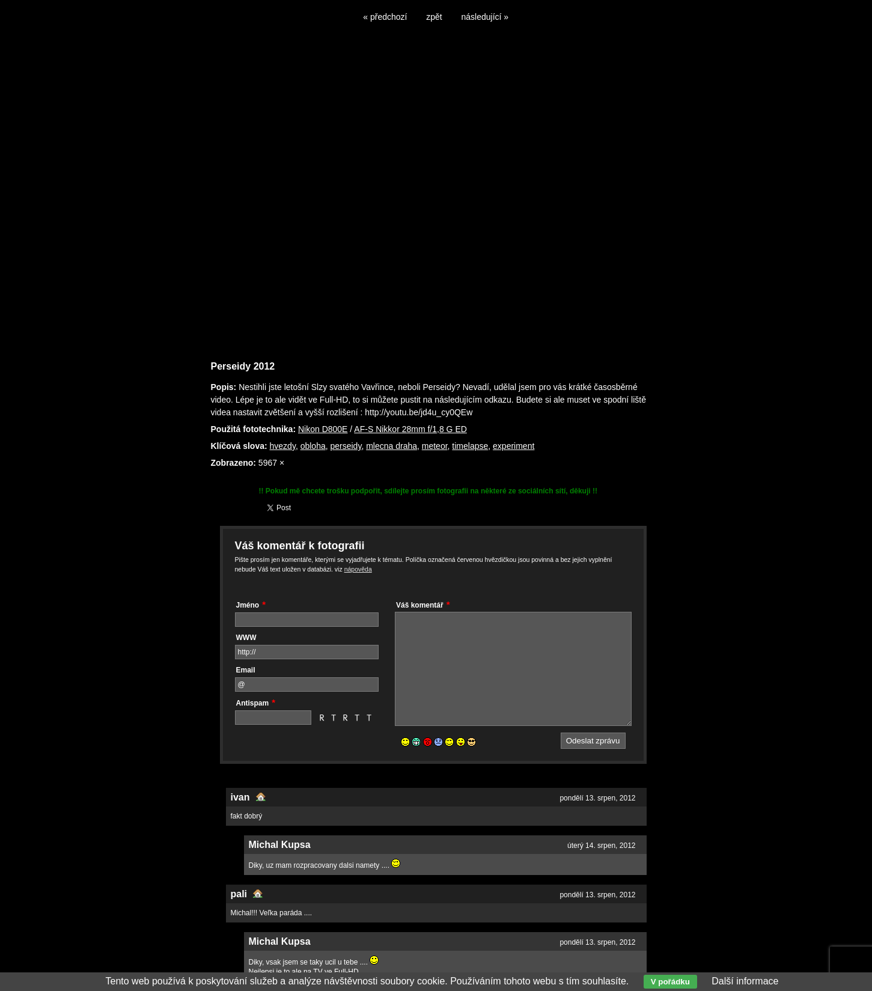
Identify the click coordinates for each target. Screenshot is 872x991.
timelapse (470, 446)
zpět (434, 17)
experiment (513, 446)
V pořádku (670, 981)
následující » (485, 17)
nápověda (358, 569)
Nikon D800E (323, 429)
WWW (246, 637)
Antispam (252, 703)
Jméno (248, 605)
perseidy (345, 446)
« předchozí (385, 17)
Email (245, 670)
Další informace (745, 981)
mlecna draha (391, 446)
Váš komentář (420, 605)
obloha (313, 446)
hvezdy (283, 446)
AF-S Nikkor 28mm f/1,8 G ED (410, 429)
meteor (435, 446)
